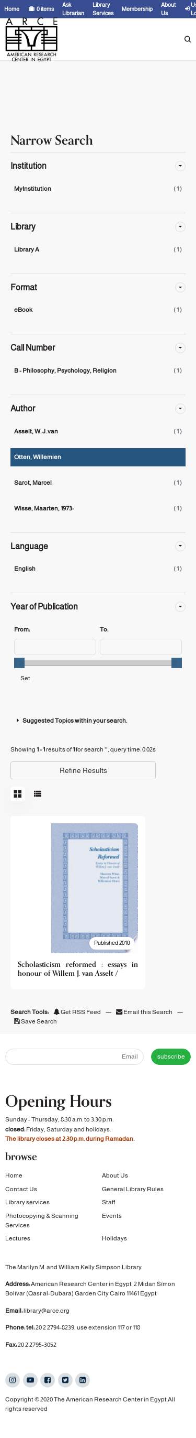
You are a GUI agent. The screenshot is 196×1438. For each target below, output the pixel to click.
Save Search (35, 1021)
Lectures (17, 1241)
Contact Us (21, 1191)
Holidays (114, 1241)
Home (13, 1178)
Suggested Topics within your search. (70, 720)
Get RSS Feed (77, 1012)
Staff (108, 1204)
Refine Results (83, 770)
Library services (27, 1204)
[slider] (19, 663)
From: (22, 629)
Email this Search (145, 1012)
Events (112, 1218)
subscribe (171, 1056)
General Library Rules (133, 1191)
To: (104, 629)
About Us (115, 1178)
